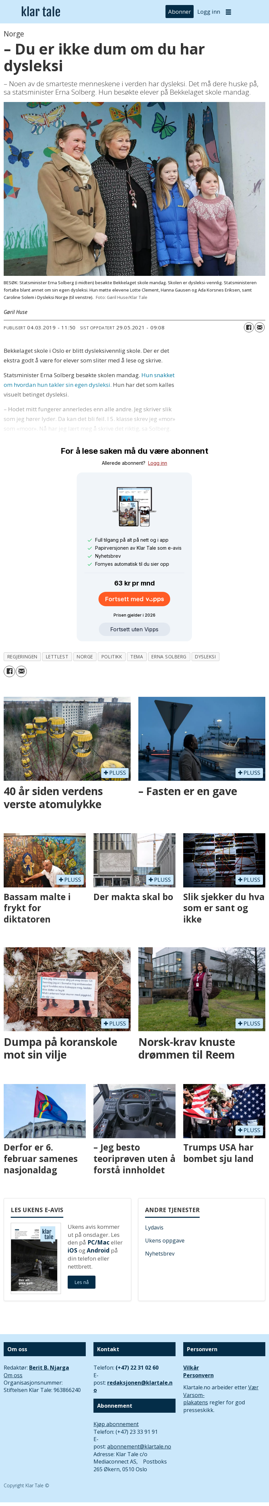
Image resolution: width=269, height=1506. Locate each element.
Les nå (81, 1282)
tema (136, 656)
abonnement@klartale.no (139, 1446)
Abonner (179, 11)
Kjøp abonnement (116, 1424)
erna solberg (169, 656)
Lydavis (154, 1227)
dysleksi (205, 656)
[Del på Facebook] (249, 327)
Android (98, 1250)
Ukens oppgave (165, 1240)
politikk (112, 656)
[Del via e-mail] (260, 327)
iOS (72, 1250)
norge (85, 656)
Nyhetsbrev (160, 1253)
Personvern (198, 1375)
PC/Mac (98, 1242)
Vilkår (191, 1367)
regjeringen (22, 656)
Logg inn (208, 11)
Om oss (13, 1375)
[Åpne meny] (228, 12)
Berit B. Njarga (49, 1367)
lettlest (57, 656)
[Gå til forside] (41, 11)
